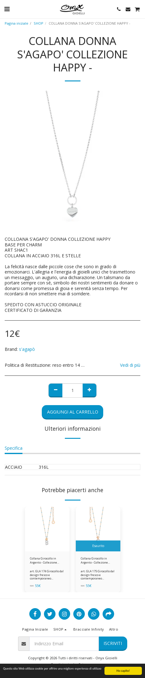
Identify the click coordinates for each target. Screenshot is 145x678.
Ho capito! (123, 671)
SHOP (38, 23)
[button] (7, 8)
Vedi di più (130, 365)
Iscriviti (113, 643)
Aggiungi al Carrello (72, 412)
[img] (47, 529)
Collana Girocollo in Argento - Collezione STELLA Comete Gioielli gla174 (45, 560)
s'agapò (27, 349)
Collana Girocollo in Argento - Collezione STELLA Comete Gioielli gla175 (96, 560)
